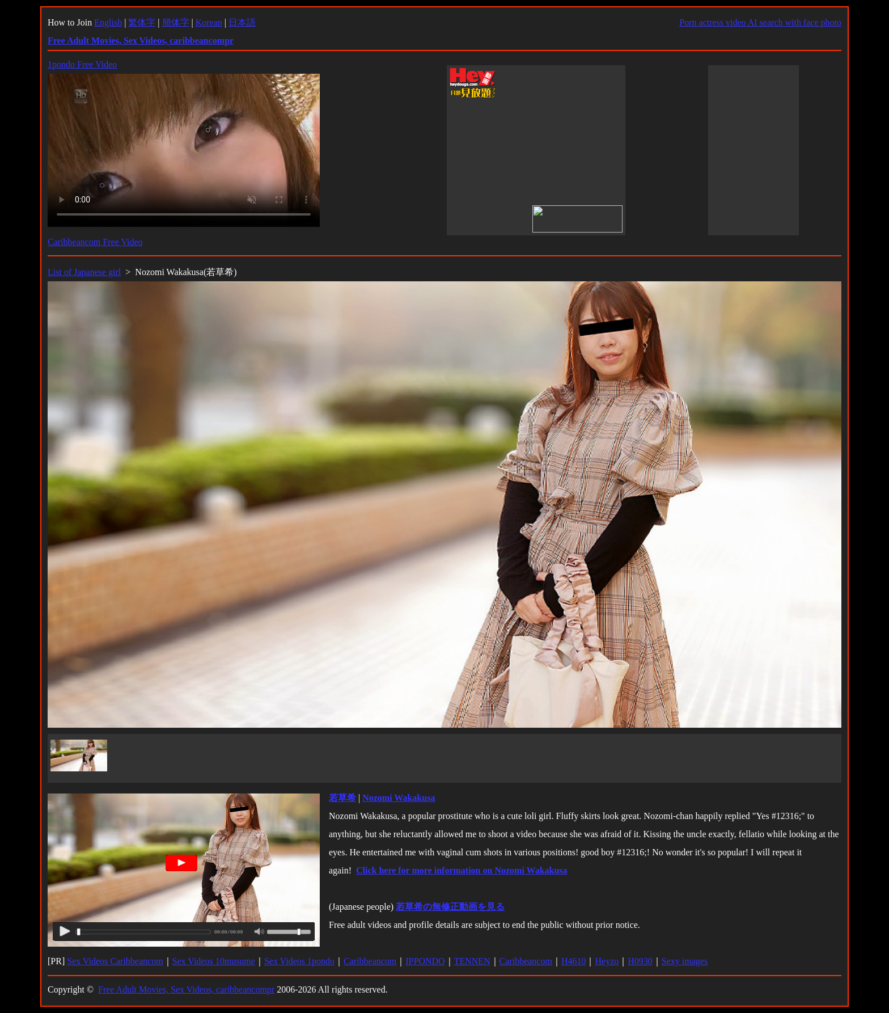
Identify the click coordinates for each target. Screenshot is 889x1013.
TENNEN (472, 961)
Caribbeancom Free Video (95, 242)
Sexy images (685, 961)
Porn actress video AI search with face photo (760, 22)
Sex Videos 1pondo (299, 961)
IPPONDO (424, 961)
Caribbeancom (370, 961)
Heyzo (607, 961)
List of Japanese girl (84, 272)
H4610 (573, 961)
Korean (209, 22)
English (108, 22)
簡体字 (175, 22)
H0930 (640, 961)
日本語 (242, 22)
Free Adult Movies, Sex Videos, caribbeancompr (186, 989)
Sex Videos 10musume (213, 961)
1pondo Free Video (82, 64)
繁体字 (141, 22)
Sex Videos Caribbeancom (115, 961)
